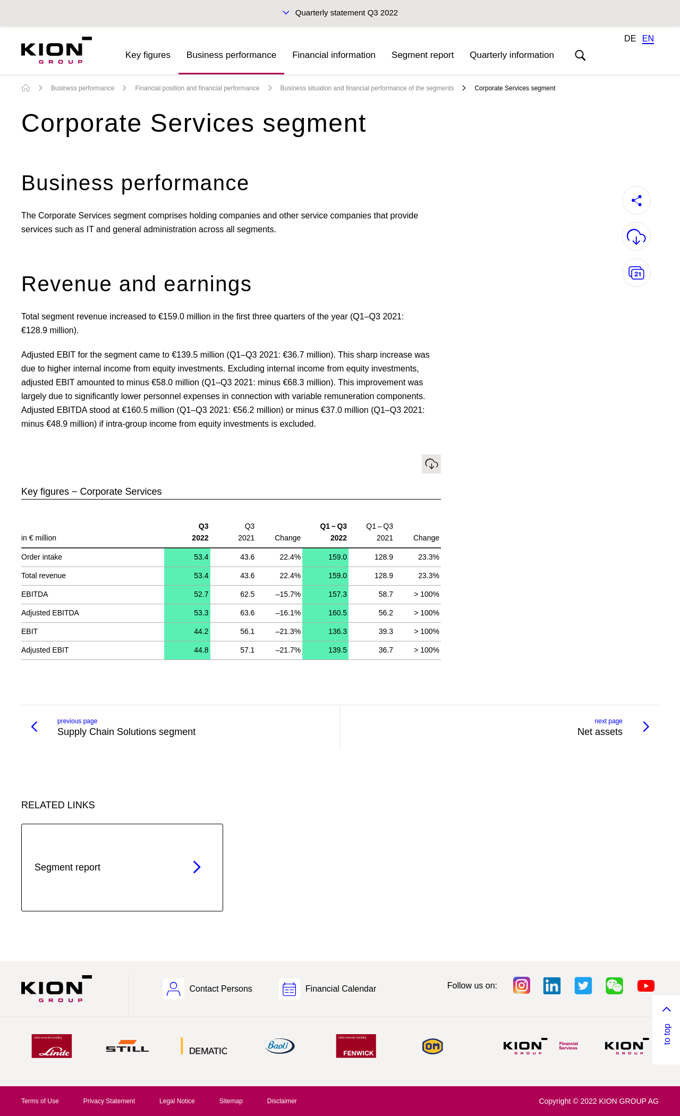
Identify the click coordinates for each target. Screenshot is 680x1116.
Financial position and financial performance (197, 88)
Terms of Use (40, 1101)
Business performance (231, 55)
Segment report (423, 55)
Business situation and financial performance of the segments (367, 88)
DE (630, 38)
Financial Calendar (340, 988)
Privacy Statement (109, 1101)
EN (648, 38)
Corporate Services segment (514, 88)
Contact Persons (221, 988)
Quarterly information (512, 55)
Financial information (334, 55)
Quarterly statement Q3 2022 (346, 12)
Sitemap (231, 1101)
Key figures (148, 55)
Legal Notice (177, 1101)
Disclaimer (282, 1101)
